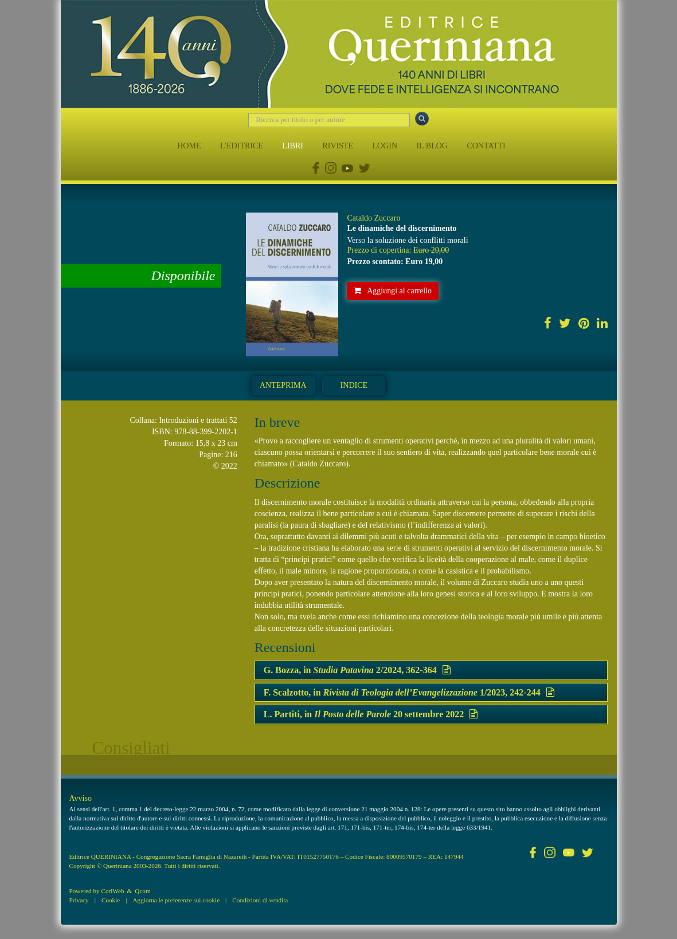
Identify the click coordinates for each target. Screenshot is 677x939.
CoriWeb (112, 890)
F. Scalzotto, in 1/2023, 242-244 (409, 692)
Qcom (142, 890)
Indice (354, 385)
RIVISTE (337, 146)
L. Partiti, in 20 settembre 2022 (371, 714)
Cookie (110, 900)
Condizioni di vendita (260, 900)
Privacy (79, 900)
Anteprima (283, 385)
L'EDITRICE (241, 146)
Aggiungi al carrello (393, 290)
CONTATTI (486, 146)
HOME (189, 146)
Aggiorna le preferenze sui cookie (176, 900)
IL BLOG (432, 146)
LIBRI (292, 146)
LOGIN (385, 146)
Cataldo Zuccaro (373, 218)
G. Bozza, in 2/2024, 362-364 (357, 670)
